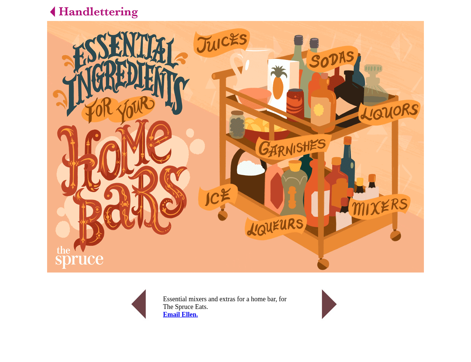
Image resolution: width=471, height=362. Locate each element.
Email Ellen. (180, 314)
